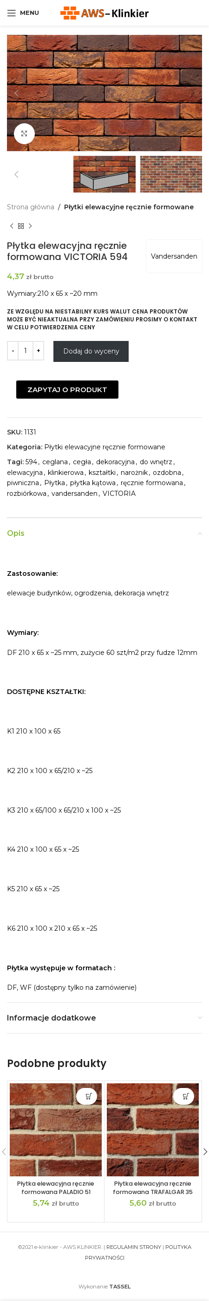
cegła (82, 462)
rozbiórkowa (26, 493)
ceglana (55, 462)
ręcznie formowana (152, 483)
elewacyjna (25, 472)
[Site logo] (104, 12)
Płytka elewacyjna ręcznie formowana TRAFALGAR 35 (153, 1188)
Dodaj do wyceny (91, 351)
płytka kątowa (93, 483)
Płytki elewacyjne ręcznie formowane (129, 207)
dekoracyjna (115, 462)
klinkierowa (66, 472)
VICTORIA (119, 493)
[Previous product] (11, 226)
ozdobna (167, 472)
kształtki (102, 472)
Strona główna (30, 207)
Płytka (54, 483)
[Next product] (30, 226)
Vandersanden (174, 256)
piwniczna (23, 483)
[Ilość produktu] (26, 350)
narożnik (134, 472)
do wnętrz (156, 462)
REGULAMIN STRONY (133, 1247)
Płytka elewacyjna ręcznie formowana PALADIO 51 (55, 1188)
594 (31, 462)
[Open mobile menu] (23, 13)
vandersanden (75, 493)
